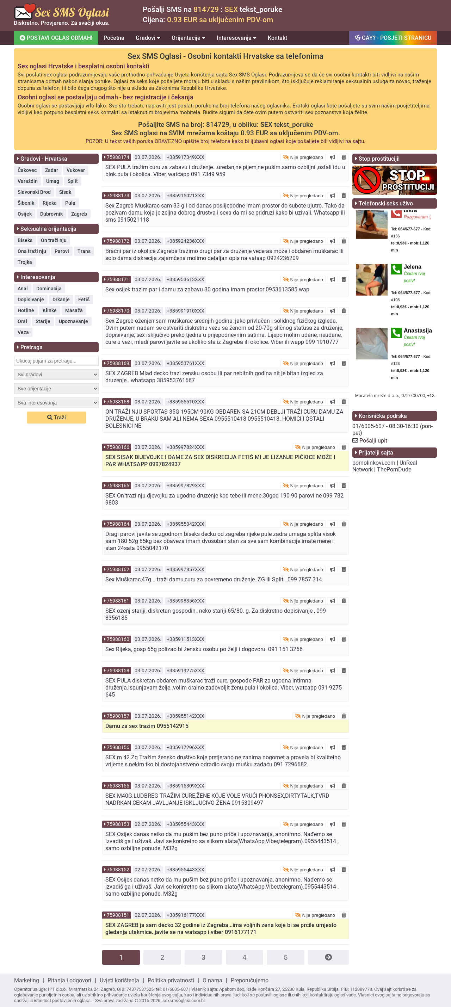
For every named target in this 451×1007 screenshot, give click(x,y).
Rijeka (50, 203)
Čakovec (27, 170)
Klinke (50, 310)
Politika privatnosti (171, 980)
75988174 (118, 157)
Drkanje (61, 299)
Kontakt (277, 38)
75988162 (118, 569)
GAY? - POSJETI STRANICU (393, 38)
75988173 (118, 195)
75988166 (118, 447)
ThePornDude (394, 469)
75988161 (118, 601)
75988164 (118, 524)
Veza (23, 332)
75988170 (118, 311)
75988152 (118, 869)
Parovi (62, 251)
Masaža (74, 310)
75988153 (118, 824)
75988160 (118, 639)
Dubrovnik (51, 214)
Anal (23, 288)
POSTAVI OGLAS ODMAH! (55, 37)
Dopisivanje (31, 299)
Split (73, 181)
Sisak (65, 192)
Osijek (25, 214)
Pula (70, 203)
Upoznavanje (73, 321)
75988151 (118, 915)
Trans (84, 251)
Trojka (25, 262)
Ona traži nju (32, 251)
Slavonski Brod (34, 192)
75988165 (118, 485)
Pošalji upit (373, 440)
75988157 (118, 716)
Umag (52, 181)
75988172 (118, 241)
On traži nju (54, 240)
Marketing (26, 980)
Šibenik (26, 203)
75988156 (118, 747)
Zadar (51, 170)
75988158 (118, 670)
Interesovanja (237, 38)
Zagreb (79, 214)
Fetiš (83, 299)
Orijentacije (188, 38)
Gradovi (148, 38)
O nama (212, 980)
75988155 (118, 786)
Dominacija (49, 288)
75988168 (118, 401)
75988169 (118, 363)
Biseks (25, 240)
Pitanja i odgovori (69, 980)
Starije (43, 321)
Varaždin (28, 181)
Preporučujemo (249, 980)
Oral (22, 321)
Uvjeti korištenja (119, 980)
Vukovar (76, 170)
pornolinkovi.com (373, 462)
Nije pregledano (303, 157)
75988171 (118, 279)
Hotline (26, 310)
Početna (114, 38)
